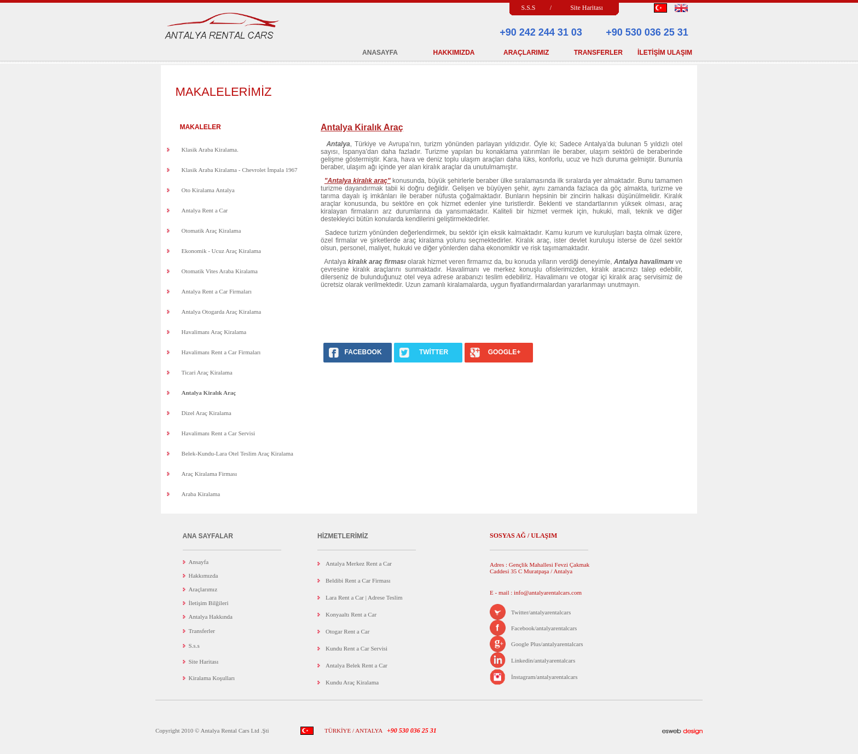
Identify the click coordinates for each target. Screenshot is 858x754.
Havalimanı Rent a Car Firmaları (221, 352)
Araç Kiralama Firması (209, 473)
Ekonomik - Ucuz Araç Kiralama (221, 251)
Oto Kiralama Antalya (208, 190)
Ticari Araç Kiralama (207, 372)
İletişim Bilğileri (209, 603)
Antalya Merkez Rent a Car (359, 563)
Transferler (202, 631)
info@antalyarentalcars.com (547, 592)
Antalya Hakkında (211, 616)
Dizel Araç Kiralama (206, 413)
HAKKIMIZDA (454, 52)
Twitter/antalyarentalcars (541, 612)
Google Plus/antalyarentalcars (547, 644)
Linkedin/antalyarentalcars (543, 660)
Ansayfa (199, 562)
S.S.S (528, 7)
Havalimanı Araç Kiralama (214, 332)
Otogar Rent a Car (347, 631)
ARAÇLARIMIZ (526, 52)
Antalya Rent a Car (205, 210)
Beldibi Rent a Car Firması (358, 580)
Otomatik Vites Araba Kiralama (220, 271)
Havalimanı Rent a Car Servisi (218, 433)
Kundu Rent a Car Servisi (356, 648)
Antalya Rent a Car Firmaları (217, 291)
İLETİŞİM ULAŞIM (664, 52)
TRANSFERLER (598, 52)
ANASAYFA (380, 52)
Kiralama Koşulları (212, 678)
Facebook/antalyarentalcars (544, 628)
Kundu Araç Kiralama (352, 682)
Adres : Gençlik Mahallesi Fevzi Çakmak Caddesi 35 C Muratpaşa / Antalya (539, 567)
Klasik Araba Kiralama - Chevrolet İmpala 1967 (240, 169)
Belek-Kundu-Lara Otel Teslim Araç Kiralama (237, 453)
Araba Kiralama (201, 494)
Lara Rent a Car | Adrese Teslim (364, 597)
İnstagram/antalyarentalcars (544, 677)
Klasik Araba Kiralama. (210, 149)
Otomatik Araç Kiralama (211, 230)
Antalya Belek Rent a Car (356, 665)
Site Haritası (586, 7)
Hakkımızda (203, 575)
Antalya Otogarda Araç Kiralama (222, 311)
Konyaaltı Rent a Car (351, 614)
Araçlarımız (203, 589)
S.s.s (194, 645)
